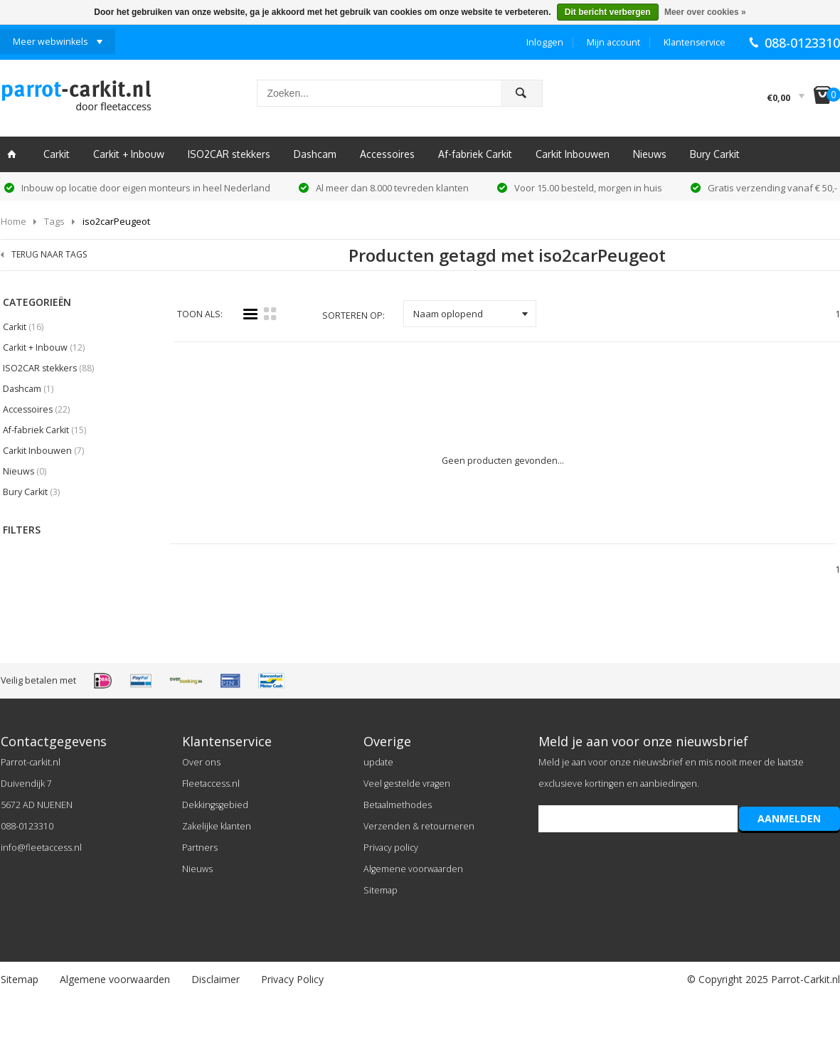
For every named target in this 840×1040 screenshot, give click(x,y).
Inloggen (544, 42)
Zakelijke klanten (216, 826)
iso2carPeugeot (116, 221)
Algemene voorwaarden (413, 869)
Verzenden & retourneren (418, 826)
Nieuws (649, 154)
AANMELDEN (789, 818)
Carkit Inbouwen (573, 154)
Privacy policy (390, 848)
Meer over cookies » (705, 12)
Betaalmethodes (397, 805)
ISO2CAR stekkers (229, 154)
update (378, 762)
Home (13, 221)
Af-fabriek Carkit (475, 154)
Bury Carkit (715, 154)
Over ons (201, 762)
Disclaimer (215, 979)
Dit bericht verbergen (608, 12)
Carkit (56, 154)
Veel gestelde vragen (406, 784)
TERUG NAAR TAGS (49, 254)
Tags (54, 221)
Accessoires (387, 154)
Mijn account (613, 42)
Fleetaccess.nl (211, 784)
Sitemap (380, 890)
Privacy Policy (292, 979)
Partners (200, 848)
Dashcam (315, 154)
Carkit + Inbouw (128, 154)
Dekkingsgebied (215, 805)
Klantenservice (694, 42)
